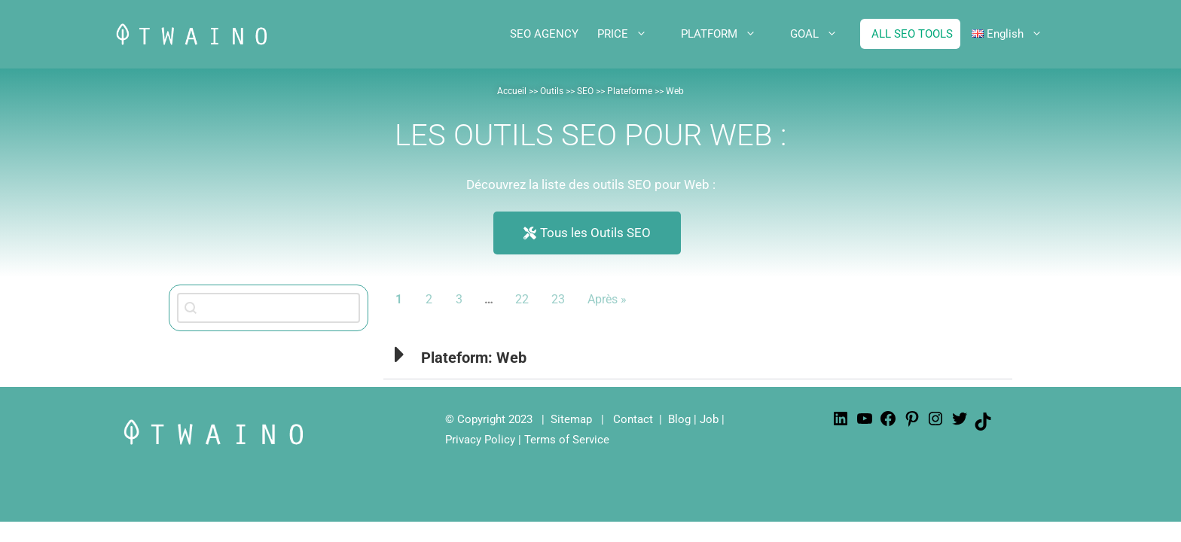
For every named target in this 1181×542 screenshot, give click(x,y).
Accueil (511, 91)
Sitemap (571, 419)
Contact (633, 419)
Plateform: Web (473, 358)
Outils (551, 91)
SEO (585, 91)
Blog (679, 419)
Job (709, 419)
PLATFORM (730, 34)
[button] (697, 354)
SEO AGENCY (544, 34)
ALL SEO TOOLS (912, 34)
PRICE (633, 34)
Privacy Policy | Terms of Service (527, 439)
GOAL (825, 34)
